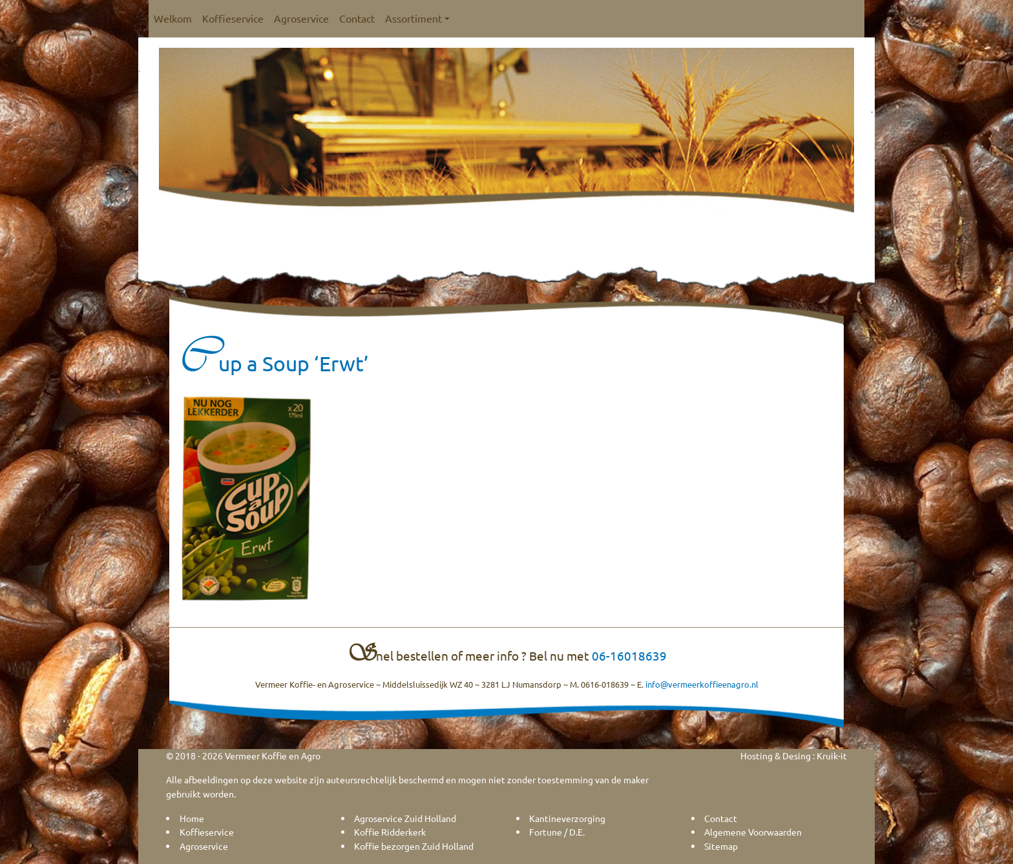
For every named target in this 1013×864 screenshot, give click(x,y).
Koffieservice (233, 18)
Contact (357, 18)
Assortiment (417, 18)
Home (192, 818)
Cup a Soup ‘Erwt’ (274, 363)
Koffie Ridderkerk (390, 832)
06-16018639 (629, 655)
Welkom (173, 18)
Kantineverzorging (567, 818)
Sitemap (721, 846)
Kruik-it (832, 755)
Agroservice (301, 18)
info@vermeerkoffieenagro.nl (701, 684)
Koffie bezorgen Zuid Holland (414, 846)
